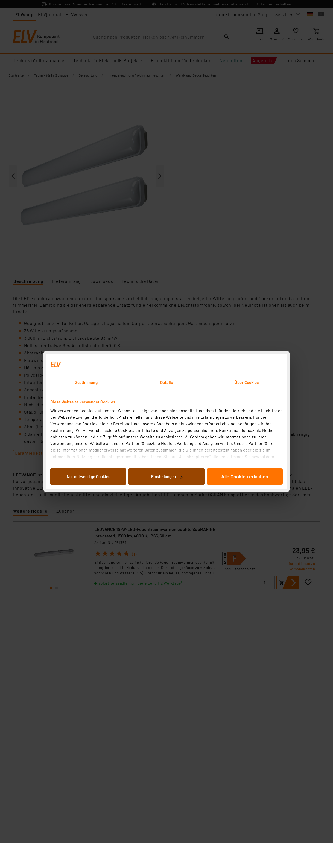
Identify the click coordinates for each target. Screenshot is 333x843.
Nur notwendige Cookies (88, 476)
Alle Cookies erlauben (244, 476)
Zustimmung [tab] (86, 382)
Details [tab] (166, 382)
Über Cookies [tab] (247, 382)
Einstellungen (166, 476)
